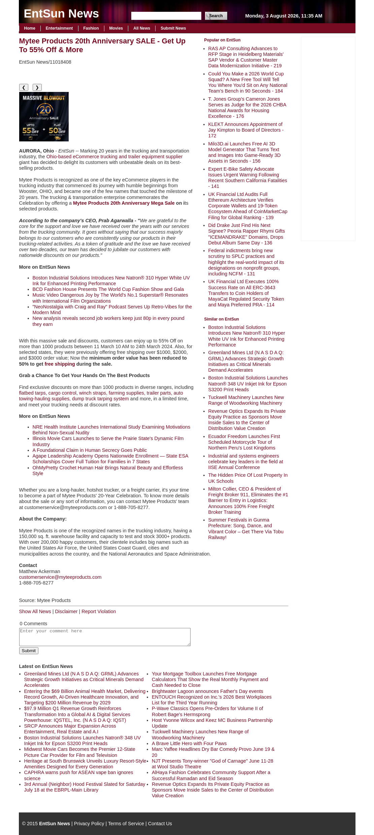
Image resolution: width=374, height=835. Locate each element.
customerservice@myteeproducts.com (60, 577)
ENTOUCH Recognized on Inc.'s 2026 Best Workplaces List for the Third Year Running (212, 699)
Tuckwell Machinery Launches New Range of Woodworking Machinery (246, 400)
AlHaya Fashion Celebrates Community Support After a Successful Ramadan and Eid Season (211, 775)
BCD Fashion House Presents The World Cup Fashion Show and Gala (108, 289)
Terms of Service (126, 823)
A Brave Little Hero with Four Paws (189, 743)
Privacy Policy (89, 823)
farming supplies (126, 393)
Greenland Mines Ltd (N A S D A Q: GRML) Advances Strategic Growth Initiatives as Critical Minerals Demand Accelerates (246, 361)
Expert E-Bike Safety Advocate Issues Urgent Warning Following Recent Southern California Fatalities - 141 (247, 177)
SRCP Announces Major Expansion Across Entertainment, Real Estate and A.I (70, 728)
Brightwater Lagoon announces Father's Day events (207, 691)
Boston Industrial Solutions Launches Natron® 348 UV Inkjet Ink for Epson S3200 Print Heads (248, 383)
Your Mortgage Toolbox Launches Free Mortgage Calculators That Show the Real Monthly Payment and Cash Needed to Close (210, 679)
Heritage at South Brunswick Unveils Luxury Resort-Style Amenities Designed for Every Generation (85, 763)
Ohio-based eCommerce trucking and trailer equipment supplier (114, 156)
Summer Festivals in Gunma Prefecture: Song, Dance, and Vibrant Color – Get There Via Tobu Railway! (246, 528)
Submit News (173, 28)
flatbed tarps (32, 393)
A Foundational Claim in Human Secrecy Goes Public (90, 450)
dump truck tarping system (100, 398)
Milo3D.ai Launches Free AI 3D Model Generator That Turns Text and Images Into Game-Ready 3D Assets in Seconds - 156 (244, 152)
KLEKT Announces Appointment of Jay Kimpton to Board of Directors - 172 (246, 130)
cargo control (62, 393)
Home (29, 28)
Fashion (91, 28)
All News (141, 28)
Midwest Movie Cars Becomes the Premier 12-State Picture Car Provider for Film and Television (79, 752)
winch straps (92, 393)
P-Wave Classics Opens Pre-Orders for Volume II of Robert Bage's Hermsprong (207, 711)
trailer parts (159, 393)
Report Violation (98, 611)
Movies (116, 28)
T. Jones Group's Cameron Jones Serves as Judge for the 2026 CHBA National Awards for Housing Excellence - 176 (247, 107)
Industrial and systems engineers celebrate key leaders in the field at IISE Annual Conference (245, 461)
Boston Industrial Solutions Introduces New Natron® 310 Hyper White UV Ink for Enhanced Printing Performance (246, 336)
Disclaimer (66, 611)
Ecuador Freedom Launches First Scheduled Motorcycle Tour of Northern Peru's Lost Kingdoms (244, 442)
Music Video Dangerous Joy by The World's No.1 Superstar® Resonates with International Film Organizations (110, 297)
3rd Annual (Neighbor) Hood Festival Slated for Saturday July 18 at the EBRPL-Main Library (84, 787)
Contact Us (160, 823)
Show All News (35, 611)
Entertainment (59, 28)
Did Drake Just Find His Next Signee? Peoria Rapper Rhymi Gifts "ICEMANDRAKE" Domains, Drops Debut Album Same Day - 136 (246, 234)
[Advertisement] (328, 138)
